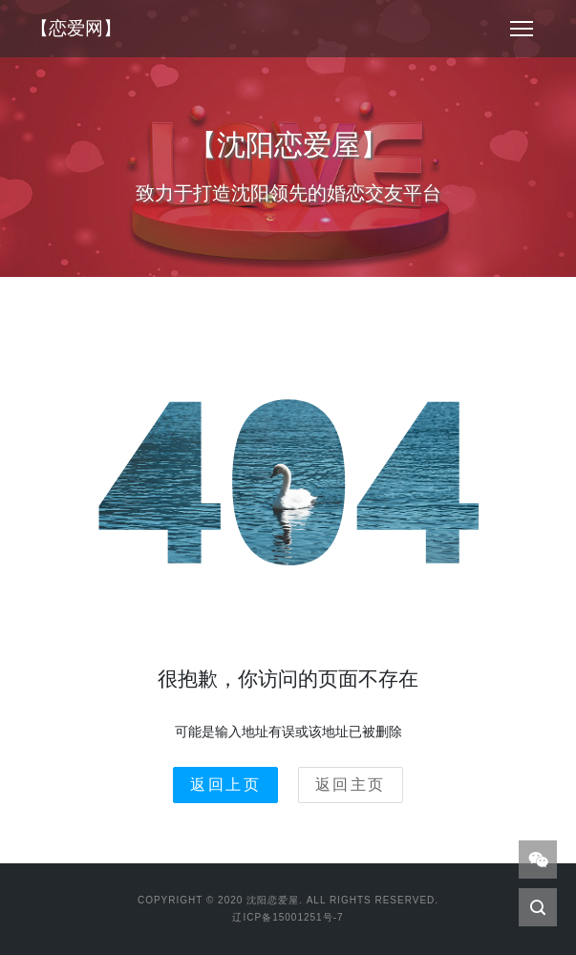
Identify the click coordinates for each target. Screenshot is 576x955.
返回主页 (350, 784)
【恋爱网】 (76, 28)
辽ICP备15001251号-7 (287, 917)
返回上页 (225, 784)
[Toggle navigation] (521, 29)
